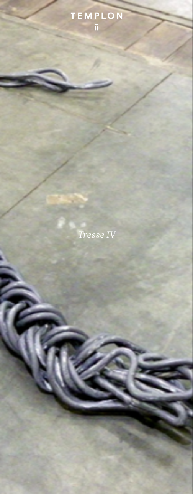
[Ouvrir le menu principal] (177, 11)
